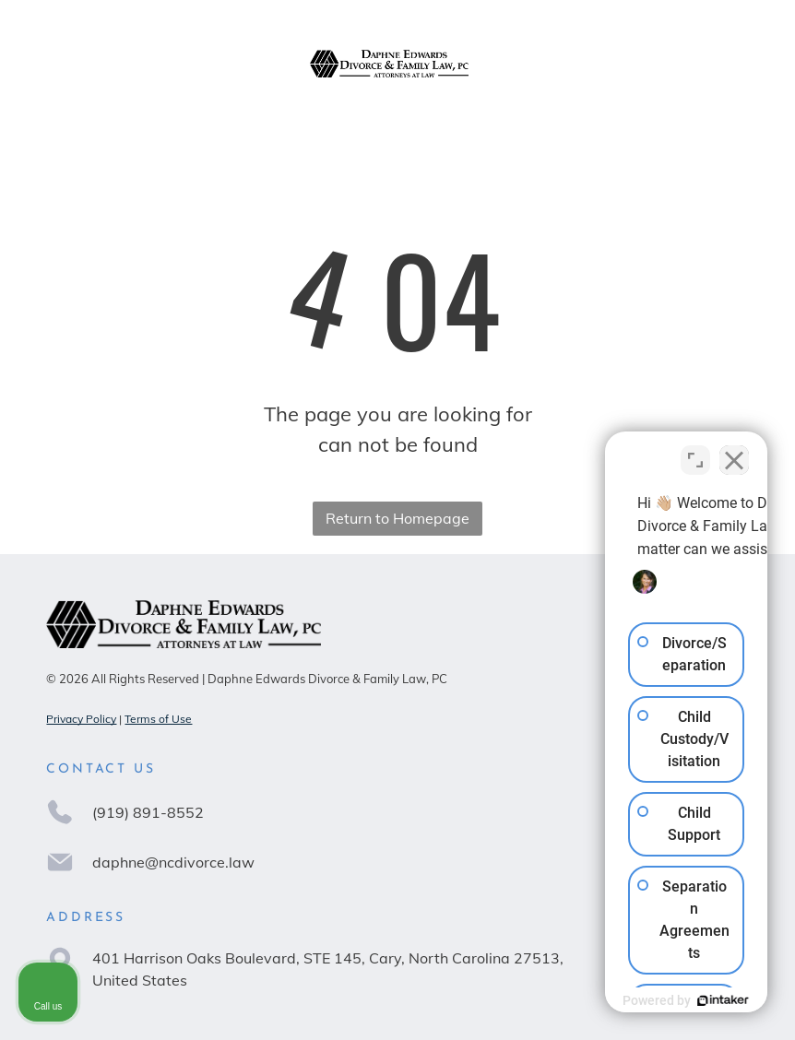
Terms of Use (158, 719)
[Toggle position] (695, 451)
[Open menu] (734, 63)
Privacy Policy (81, 719)
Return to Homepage (397, 518)
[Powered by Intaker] (638, 1000)
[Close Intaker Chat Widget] (734, 451)
